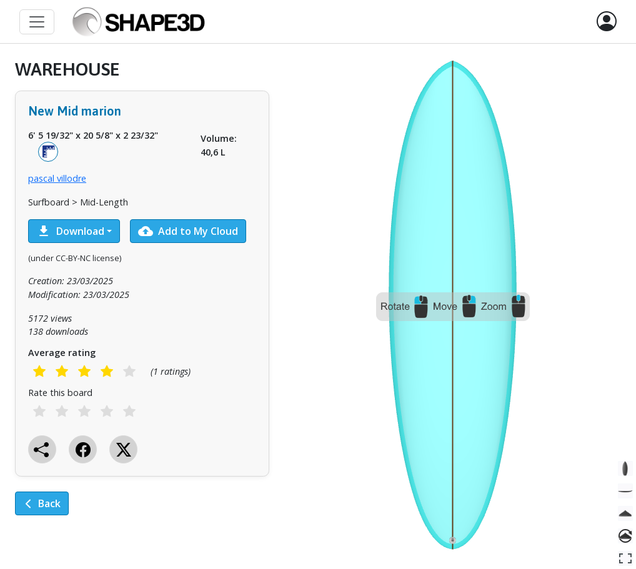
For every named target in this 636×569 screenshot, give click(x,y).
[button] (607, 22)
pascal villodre (57, 178)
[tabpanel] (142, 296)
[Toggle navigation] (36, 21)
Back (42, 503)
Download (70, 231)
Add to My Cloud (188, 231)
